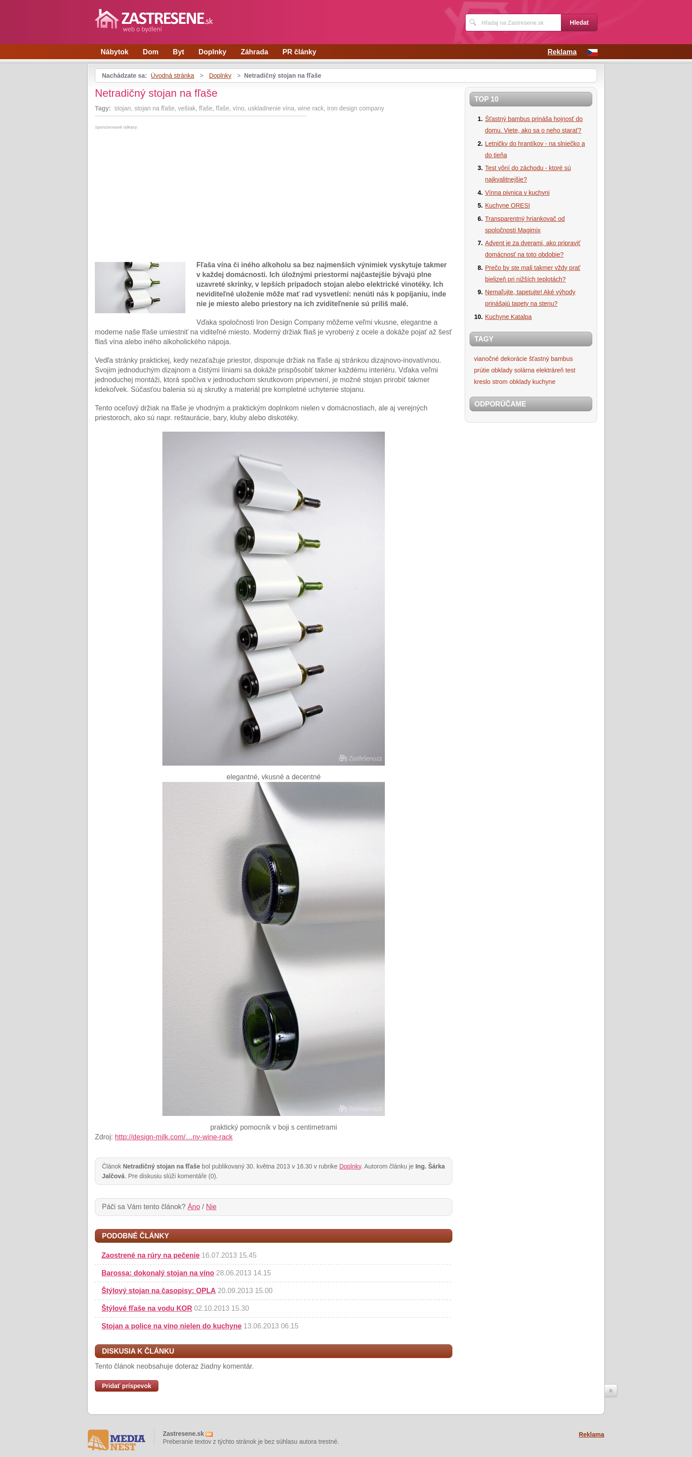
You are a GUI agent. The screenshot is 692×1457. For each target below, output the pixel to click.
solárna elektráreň (539, 370)
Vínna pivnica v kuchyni (517, 192)
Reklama (562, 52)
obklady (501, 370)
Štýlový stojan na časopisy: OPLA (159, 1290)
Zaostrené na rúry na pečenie (150, 1255)
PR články (299, 52)
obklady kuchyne (532, 381)
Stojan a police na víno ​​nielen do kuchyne (171, 1326)
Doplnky (212, 52)
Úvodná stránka (172, 75)
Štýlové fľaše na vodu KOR (147, 1308)
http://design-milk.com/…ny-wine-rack (174, 1137)
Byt (178, 52)
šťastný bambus (551, 358)
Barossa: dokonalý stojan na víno (158, 1273)
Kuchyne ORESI (507, 205)
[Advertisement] (169, 196)
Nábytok (114, 52)
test (570, 370)
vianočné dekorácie (500, 358)
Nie (211, 1206)
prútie (481, 370)
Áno (194, 1206)
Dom (151, 52)
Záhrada (254, 52)
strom (500, 381)
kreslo (482, 381)
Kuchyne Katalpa (508, 316)
